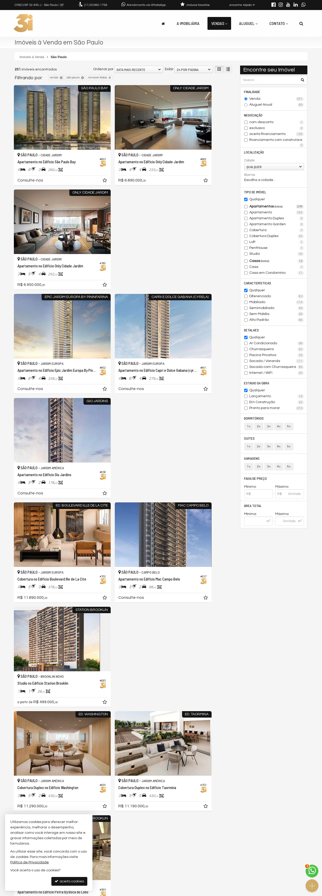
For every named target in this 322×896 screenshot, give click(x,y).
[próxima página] (219, 797)
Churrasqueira (276, 351)
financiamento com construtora (276, 141)
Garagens (252, 461)
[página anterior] (159, 797)
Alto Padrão (276, 321)
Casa (276, 268)
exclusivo (276, 129)
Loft (276, 243)
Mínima (250, 517)
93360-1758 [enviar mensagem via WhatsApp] (95, 5)
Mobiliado (276, 304)
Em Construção (276, 404)
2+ (259, 428)
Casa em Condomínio (276, 274)
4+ (279, 428)
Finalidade (252, 91)
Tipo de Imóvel (255, 193)
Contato (278, 23)
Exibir (169, 69)
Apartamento (276, 214)
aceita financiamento (276, 135)
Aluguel (248, 23)
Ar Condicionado (276, 345)
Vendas (219, 23)
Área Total (253, 508)
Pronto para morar (276, 410)
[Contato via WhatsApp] (312, 871)
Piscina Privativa (276, 357)
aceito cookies (69, 881)
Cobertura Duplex (276, 237)
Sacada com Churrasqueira (276, 369)
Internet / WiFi (276, 375)
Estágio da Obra (256, 385)
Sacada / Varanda (276, 363)
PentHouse (276, 249)
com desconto (276, 123)
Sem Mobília (276, 315)
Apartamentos (276, 208)
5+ (289, 428)
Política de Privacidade (196, 892)
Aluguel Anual (276, 105)
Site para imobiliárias (275, 892)
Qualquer (257, 200)
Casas (276, 262)
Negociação (253, 115)
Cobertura (276, 231)
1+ (249, 428)
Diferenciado (276, 298)
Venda (276, 99)
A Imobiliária (188, 23)
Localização (254, 153)
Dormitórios (254, 420)
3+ (269, 428)
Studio (276, 255)
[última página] (228, 797)
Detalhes (251, 331)
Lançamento (276, 398)
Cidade (249, 161)
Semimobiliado (276, 309)
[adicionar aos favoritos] (78, 163)
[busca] (301, 23)
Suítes (249, 440)
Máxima (282, 517)
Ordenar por (103, 69)
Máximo (281, 490)
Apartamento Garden (276, 225)
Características (257, 284)
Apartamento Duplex (276, 220)
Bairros (249, 175)
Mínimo (250, 490)
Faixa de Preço (255, 481)
